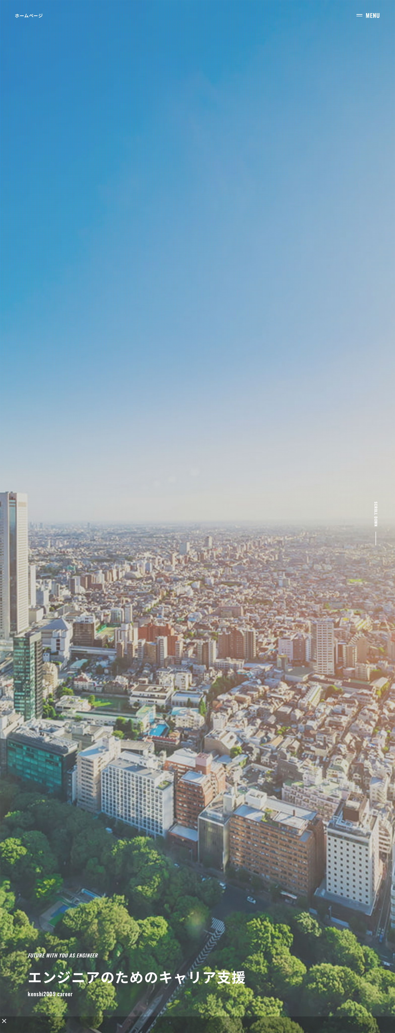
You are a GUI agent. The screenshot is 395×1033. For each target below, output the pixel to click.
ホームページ (29, 15)
